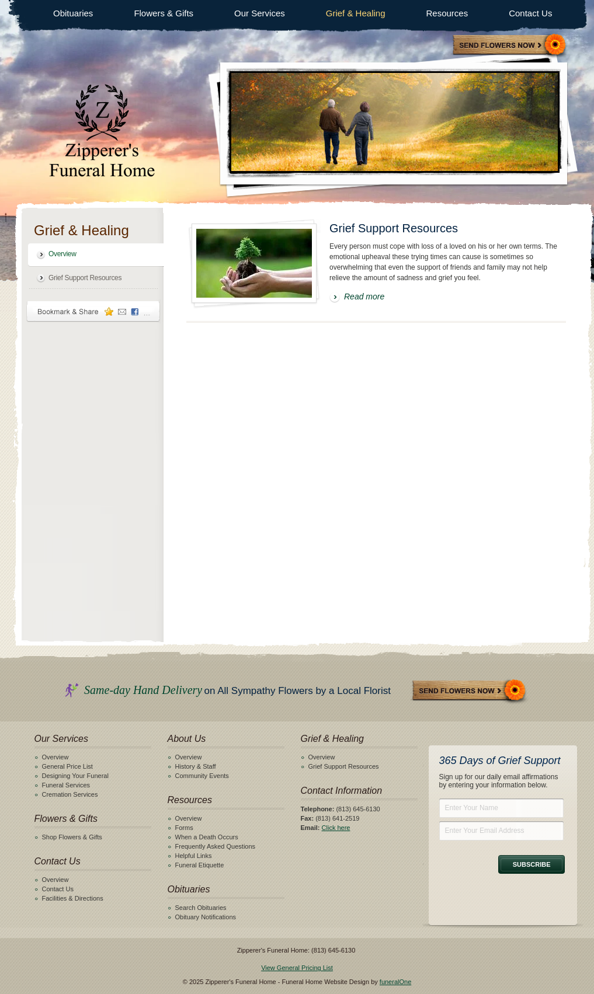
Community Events (202, 775)
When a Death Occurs (206, 836)
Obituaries (73, 13)
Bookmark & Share (93, 311)
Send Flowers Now (469, 691)
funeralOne (395, 981)
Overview (62, 254)
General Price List (67, 766)
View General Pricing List (297, 967)
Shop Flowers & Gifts (72, 836)
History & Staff (195, 766)
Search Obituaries (201, 907)
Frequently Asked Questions (215, 846)
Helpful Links (193, 855)
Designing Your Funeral (75, 775)
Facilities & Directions (72, 898)
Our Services (259, 13)
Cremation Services (70, 794)
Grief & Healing (355, 13)
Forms (184, 827)
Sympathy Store (509, 46)
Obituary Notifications (206, 916)
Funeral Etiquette (199, 865)
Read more (364, 296)
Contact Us (530, 13)
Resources (447, 13)
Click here (336, 827)
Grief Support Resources (84, 278)
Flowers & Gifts (163, 13)
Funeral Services (66, 785)
